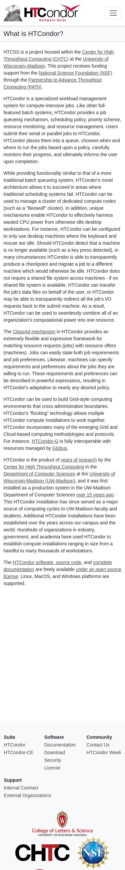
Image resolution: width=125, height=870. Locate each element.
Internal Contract (21, 787)
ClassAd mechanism (34, 331)
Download (54, 752)
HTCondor (15, 744)
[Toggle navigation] (113, 13)
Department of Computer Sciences (39, 473)
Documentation (60, 744)
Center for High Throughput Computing (44, 466)
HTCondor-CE (19, 752)
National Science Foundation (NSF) (75, 73)
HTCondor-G (45, 441)
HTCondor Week (103, 752)
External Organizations (27, 795)
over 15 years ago (95, 494)
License (52, 767)
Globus (59, 448)
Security (52, 760)
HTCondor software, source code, (48, 562)
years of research (79, 459)
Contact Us (97, 744)
